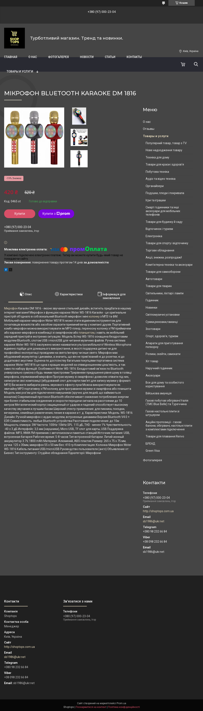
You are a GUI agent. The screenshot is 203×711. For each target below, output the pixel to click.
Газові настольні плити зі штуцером (162, 413)
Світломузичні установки (163, 314)
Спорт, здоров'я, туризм (162, 336)
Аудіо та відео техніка (160, 178)
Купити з (56, 214)
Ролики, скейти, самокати (163, 354)
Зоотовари (153, 329)
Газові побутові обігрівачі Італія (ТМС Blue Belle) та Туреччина (167, 402)
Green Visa (153, 450)
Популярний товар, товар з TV (166, 143)
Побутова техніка (157, 171)
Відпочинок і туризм (159, 229)
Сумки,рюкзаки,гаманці (162, 322)
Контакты (134, 57)
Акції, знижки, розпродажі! (164, 257)
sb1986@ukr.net (153, 521)
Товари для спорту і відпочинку (167, 243)
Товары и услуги (20, 71)
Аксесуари (153, 375)
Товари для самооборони (163, 271)
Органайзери (155, 186)
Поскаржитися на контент (91, 707)
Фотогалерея (58, 57)
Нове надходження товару (164, 150)
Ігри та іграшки (156, 200)
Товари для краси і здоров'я (165, 164)
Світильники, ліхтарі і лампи (165, 293)
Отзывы (148, 129)
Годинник (152, 300)
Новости (87, 57)
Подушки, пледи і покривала (165, 193)
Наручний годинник (159, 368)
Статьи (110, 57)
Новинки (151, 307)
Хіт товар (152, 361)
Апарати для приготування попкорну (164, 345)
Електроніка (154, 236)
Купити (19, 213)
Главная (10, 57)
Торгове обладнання (160, 250)
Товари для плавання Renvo (165, 436)
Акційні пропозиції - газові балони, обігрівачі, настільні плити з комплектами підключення (169, 425)
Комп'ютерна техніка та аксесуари (169, 264)
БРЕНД (150, 443)
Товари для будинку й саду (164, 221)
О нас (32, 57)
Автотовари (154, 279)
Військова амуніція (159, 393)
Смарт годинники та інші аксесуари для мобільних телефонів (163, 211)
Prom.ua (121, 703)
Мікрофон (11, 308)
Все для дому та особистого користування (165, 384)
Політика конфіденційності (124, 707)
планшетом (86, 332)
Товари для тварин (159, 286)
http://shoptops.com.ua (158, 511)
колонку (94, 316)
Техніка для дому (157, 157)
